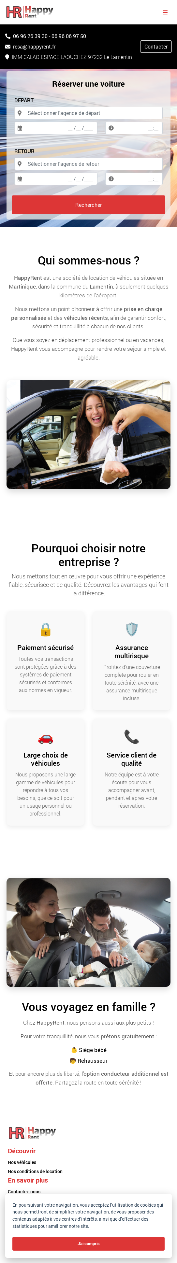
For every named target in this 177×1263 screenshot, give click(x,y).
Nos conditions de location (35, 1171)
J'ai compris (89, 1243)
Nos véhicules (22, 1162)
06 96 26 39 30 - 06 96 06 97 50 (45, 36)
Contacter (156, 46)
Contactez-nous (24, 1191)
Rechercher (88, 204)
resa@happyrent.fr (30, 46)
